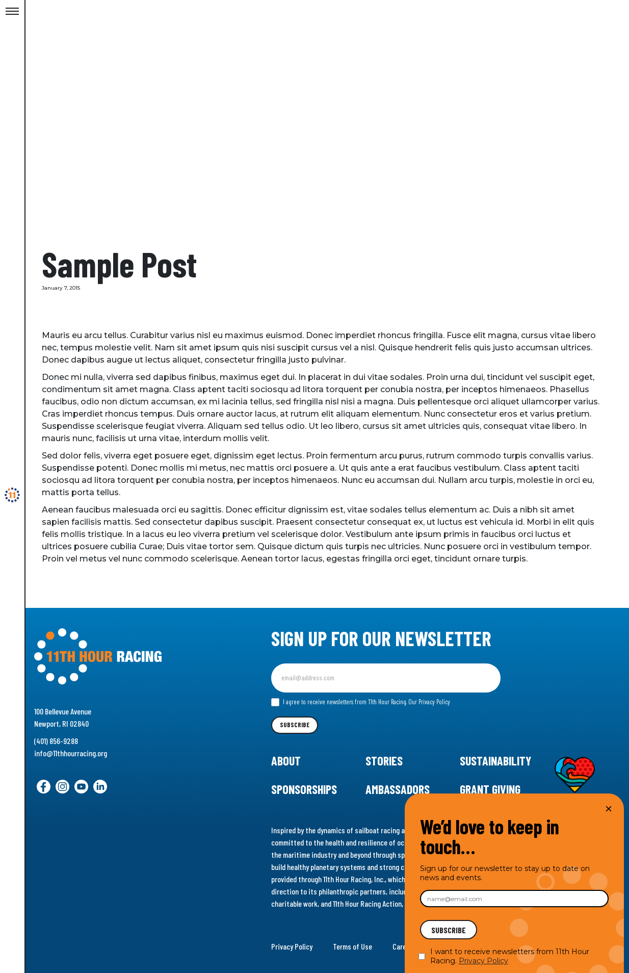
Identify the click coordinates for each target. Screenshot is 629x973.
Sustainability (495, 760)
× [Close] (608, 808)
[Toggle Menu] (12, 12)
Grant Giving (490, 789)
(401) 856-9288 (56, 741)
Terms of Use (352, 946)
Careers (404, 946)
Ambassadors (397, 789)
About (286, 760)
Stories (384, 760)
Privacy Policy (291, 946)
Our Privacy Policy (429, 702)
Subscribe (294, 725)
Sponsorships (304, 789)
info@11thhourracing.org (70, 753)
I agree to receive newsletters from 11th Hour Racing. (360, 702)
